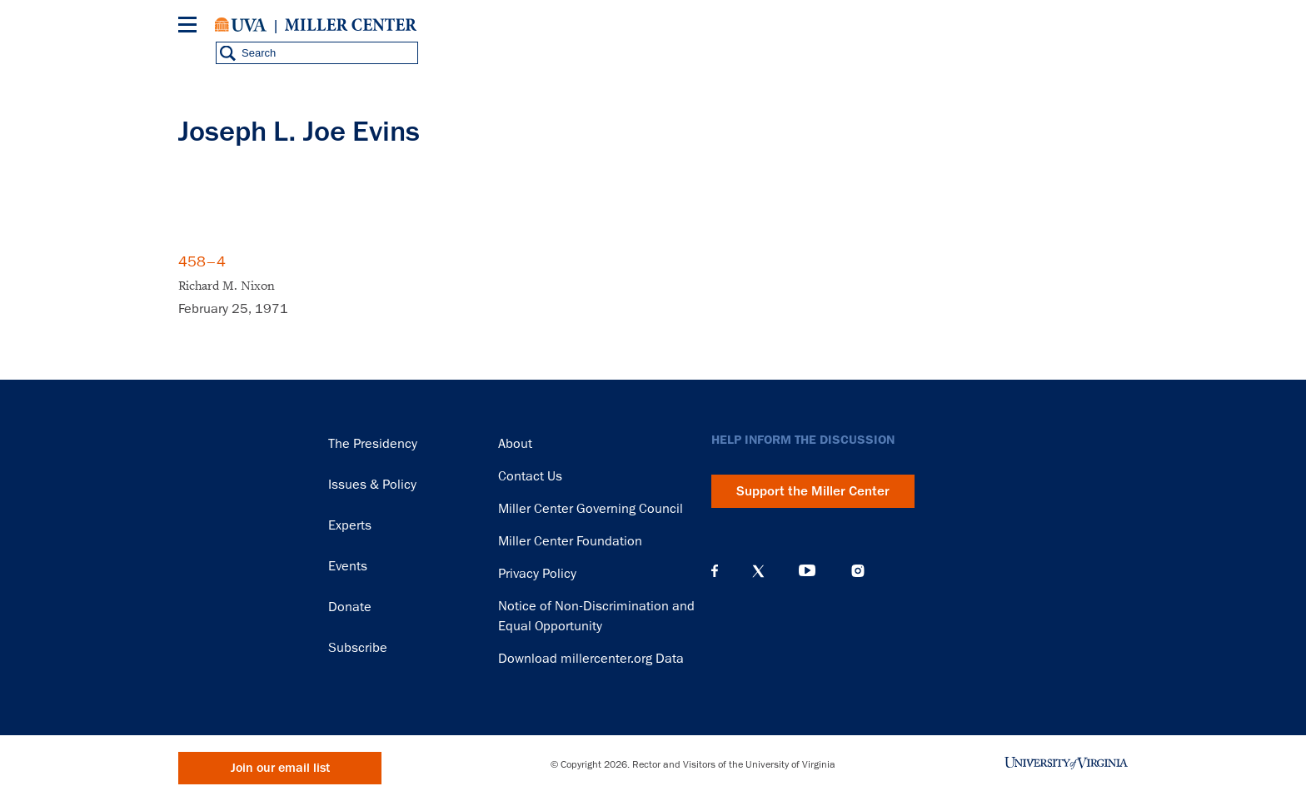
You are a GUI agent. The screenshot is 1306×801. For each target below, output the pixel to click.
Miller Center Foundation (570, 541)
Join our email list (280, 768)
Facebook (714, 571)
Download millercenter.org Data (591, 658)
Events (347, 566)
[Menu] (190, 27)
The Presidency (372, 443)
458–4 (202, 261)
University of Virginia (241, 25)
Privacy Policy (537, 573)
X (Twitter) (758, 571)
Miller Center (350, 25)
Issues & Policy (372, 484)
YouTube (807, 571)
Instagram (858, 571)
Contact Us (530, 476)
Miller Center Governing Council (590, 508)
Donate (349, 607)
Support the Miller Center (813, 491)
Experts (349, 525)
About (515, 443)
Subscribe (357, 647)
